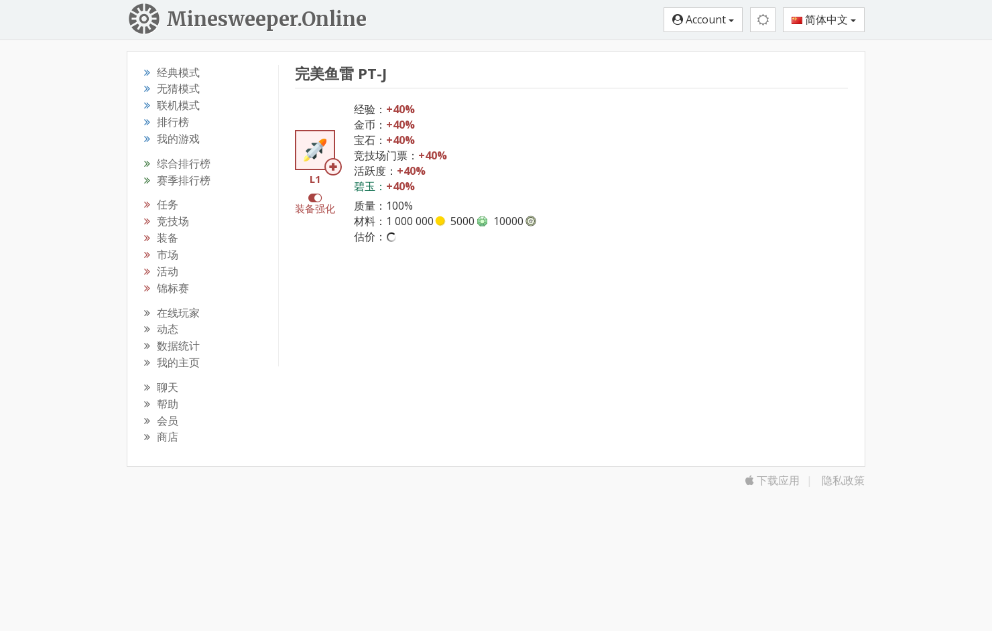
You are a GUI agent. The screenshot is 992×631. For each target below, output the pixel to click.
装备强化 (315, 208)
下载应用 (772, 480)
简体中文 (824, 19)
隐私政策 (843, 480)
